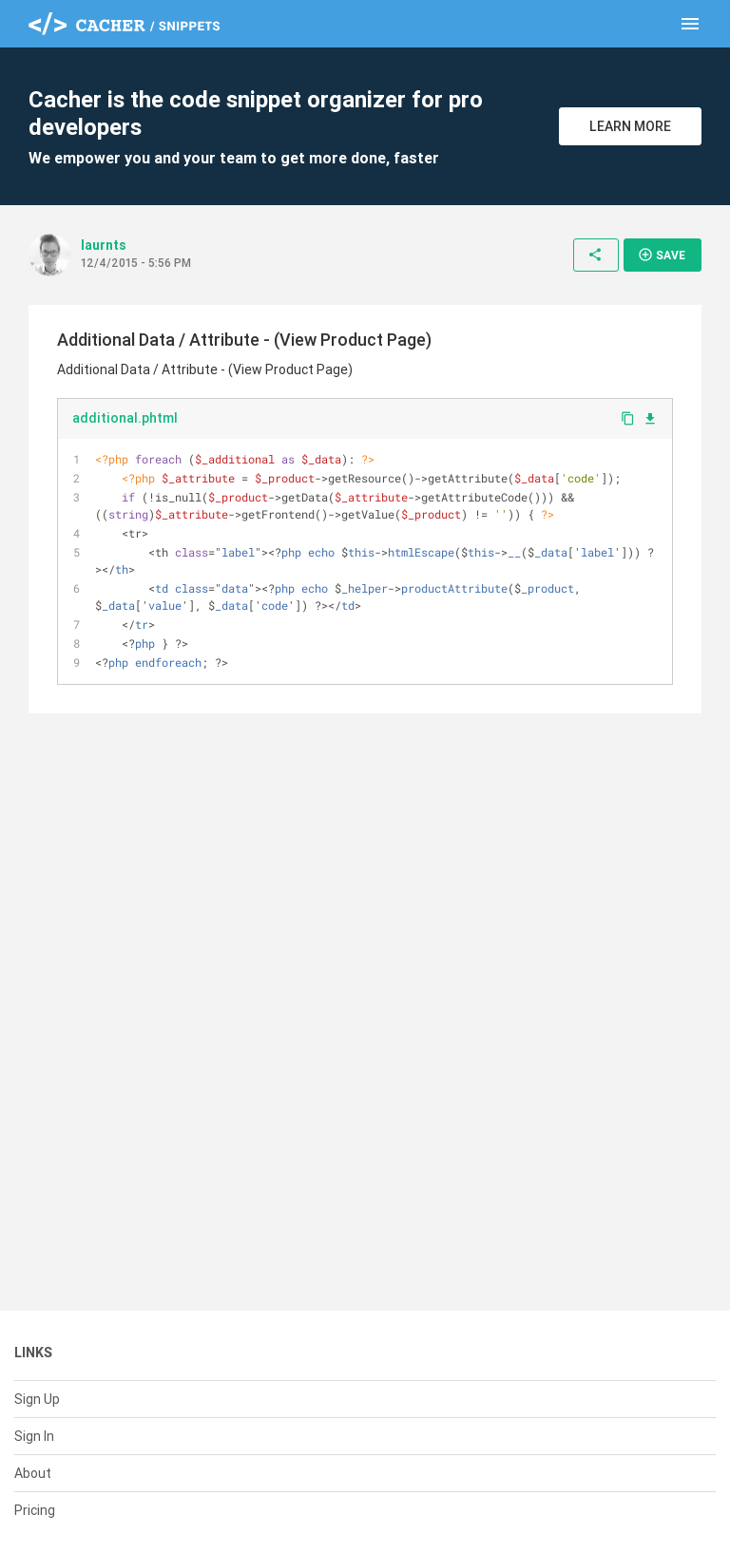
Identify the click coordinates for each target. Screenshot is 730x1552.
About (32, 1473)
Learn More (630, 126)
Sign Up (37, 1399)
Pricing (34, 1510)
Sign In (34, 1436)
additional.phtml (125, 417)
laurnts (103, 245)
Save (661, 254)
